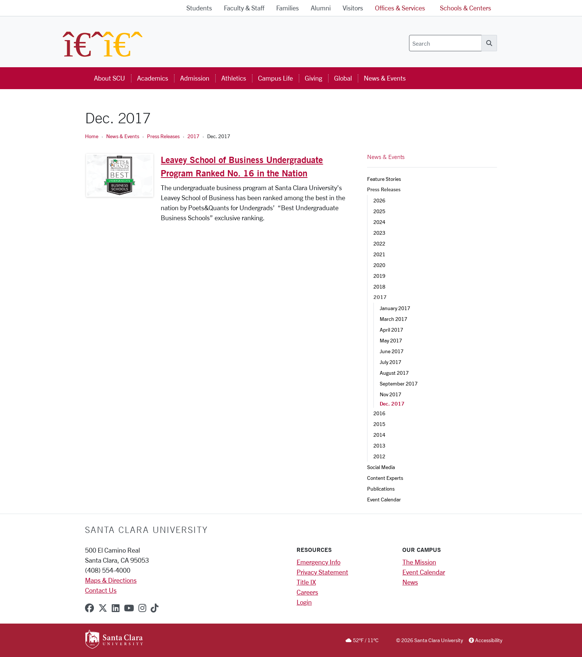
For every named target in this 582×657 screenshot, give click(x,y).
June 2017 (391, 351)
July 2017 (390, 362)
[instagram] (142, 608)
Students (199, 8)
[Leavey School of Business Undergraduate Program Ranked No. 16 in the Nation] (119, 175)
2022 (379, 243)
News (410, 582)
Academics (152, 78)
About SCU (109, 78)
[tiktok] (154, 608)
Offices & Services (400, 8)
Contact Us (101, 590)
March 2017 (393, 319)
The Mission (419, 562)
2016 (379, 413)
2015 (379, 424)
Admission (194, 78)
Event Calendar (384, 499)
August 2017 (394, 373)
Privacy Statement (322, 572)
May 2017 (391, 340)
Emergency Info (318, 562)
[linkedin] (116, 608)
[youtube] (129, 608)
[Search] (445, 43)
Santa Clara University (146, 529)
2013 (379, 445)
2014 (379, 435)
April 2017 (391, 329)
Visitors (353, 8)
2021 (379, 254)
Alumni (321, 8)
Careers (307, 592)
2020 (379, 265)
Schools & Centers (465, 8)
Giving (313, 78)
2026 (379, 200)
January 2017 (395, 308)
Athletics (233, 78)
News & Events (385, 78)
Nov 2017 (390, 394)
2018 (379, 286)
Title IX (306, 582)
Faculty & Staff (244, 8)
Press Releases (163, 136)
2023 (379, 233)
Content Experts (385, 478)
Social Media (381, 467)
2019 (379, 276)
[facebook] (89, 608)
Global (343, 78)
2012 (379, 456)
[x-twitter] (102, 608)
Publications (381, 488)
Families (287, 8)
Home (91, 136)
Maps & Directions (111, 580)
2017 (193, 136)
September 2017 (399, 383)
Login (304, 602)
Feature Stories (384, 179)
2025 (379, 211)
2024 (379, 222)
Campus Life (275, 78)
